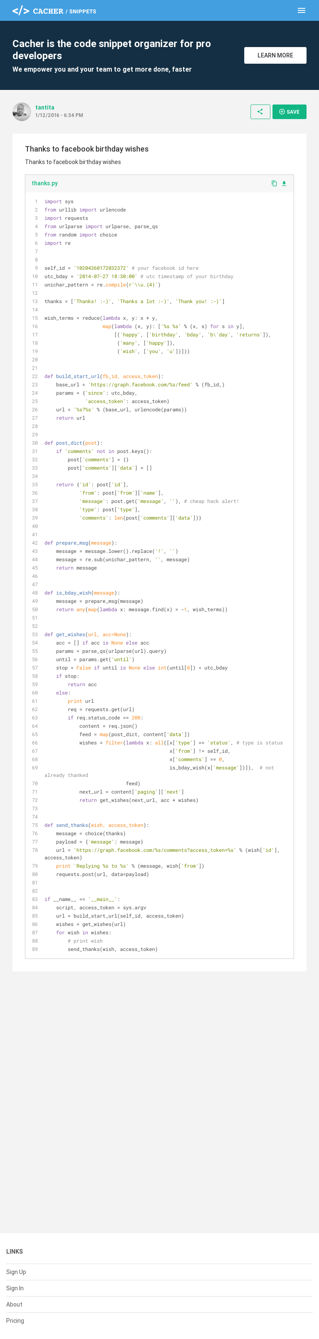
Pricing (15, 1320)
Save (289, 111)
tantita (44, 107)
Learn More (275, 55)
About (14, 1304)
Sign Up (16, 1272)
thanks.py (45, 183)
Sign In (15, 1288)
